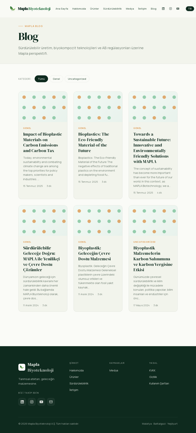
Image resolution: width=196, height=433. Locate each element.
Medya (113, 370)
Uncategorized (77, 79)
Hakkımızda (76, 370)
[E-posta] (51, 402)
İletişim (73, 390)
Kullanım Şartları (159, 383)
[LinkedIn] (163, 9)
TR (190, 8)
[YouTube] (178, 9)
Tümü (41, 79)
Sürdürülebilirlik (78, 383)
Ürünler (74, 377)
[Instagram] (170, 9)
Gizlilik (153, 377)
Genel (56, 79)
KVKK (152, 370)
